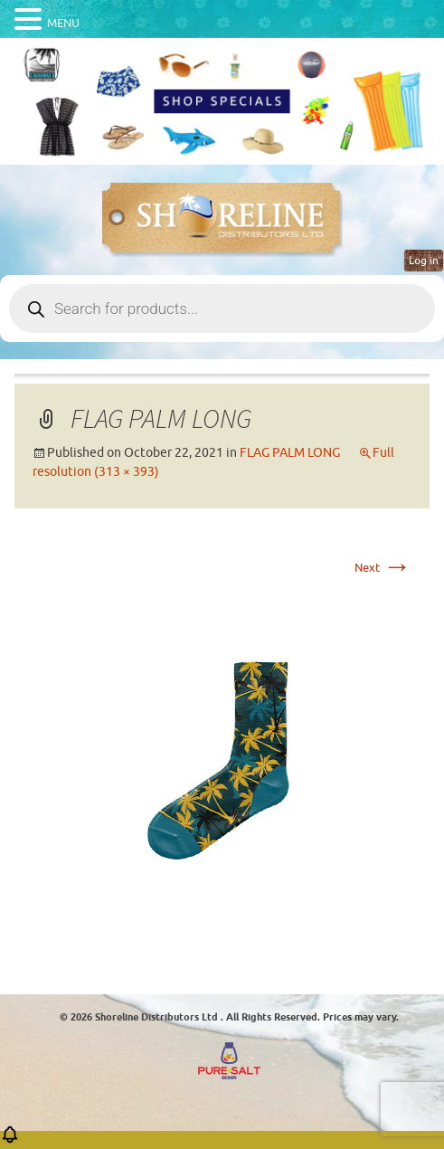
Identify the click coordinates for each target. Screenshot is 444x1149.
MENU (63, 23)
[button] (10, 1140)
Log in (424, 260)
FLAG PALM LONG (290, 453)
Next (382, 567)
